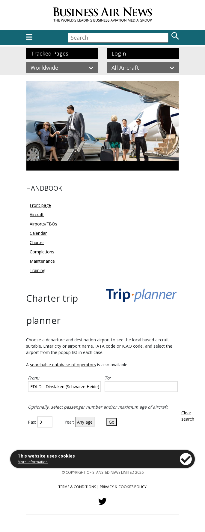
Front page (40, 205)
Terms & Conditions (77, 486)
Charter (37, 242)
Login (118, 53)
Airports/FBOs (43, 224)
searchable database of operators (63, 364)
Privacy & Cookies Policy (123, 486)
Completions (42, 252)
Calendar (38, 233)
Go (111, 422)
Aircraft (37, 214)
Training (37, 270)
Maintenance (42, 261)
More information (33, 461)
